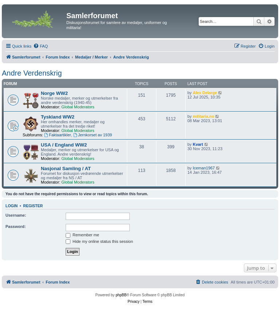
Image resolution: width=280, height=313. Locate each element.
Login (11, 206)
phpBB (121, 295)
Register (33, 206)
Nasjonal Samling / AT (66, 168)
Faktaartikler (57, 135)
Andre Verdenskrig (32, 73)
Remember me (82, 235)
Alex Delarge (205, 93)
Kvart (198, 144)
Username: (15, 215)
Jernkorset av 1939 (92, 135)
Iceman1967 (204, 168)
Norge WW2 (54, 93)
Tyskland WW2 (57, 117)
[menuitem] (40, 46)
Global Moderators (77, 107)
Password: (15, 226)
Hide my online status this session (99, 241)
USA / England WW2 (64, 145)
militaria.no (203, 116)
